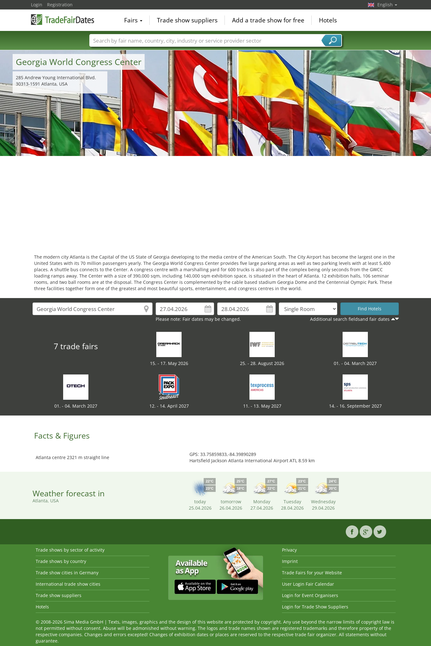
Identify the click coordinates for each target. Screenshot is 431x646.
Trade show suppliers (187, 20)
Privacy (289, 550)
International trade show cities (68, 584)
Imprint (290, 561)
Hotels (328, 20)
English (387, 5)
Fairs (133, 20)
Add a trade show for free (268, 20)
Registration (60, 5)
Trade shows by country (61, 561)
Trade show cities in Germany (67, 573)
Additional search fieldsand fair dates (350, 319)
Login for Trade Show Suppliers (315, 607)
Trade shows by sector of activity (70, 550)
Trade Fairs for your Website (312, 573)
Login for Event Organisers (310, 595)
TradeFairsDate (62, 19)
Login (36, 5)
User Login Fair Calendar (308, 584)
